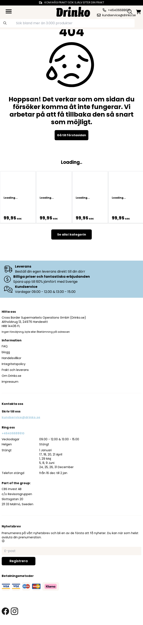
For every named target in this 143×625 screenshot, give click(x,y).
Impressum (10, 382)
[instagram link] (14, 611)
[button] (3, 540)
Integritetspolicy (14, 364)
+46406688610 (13, 433)
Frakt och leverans (15, 370)
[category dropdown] (8, 11)
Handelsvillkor (11, 358)
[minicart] (138, 12)
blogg (6, 352)
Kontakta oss (12, 404)
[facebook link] (5, 611)
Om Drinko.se (11, 376)
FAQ (5, 346)
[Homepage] (73, 11)
